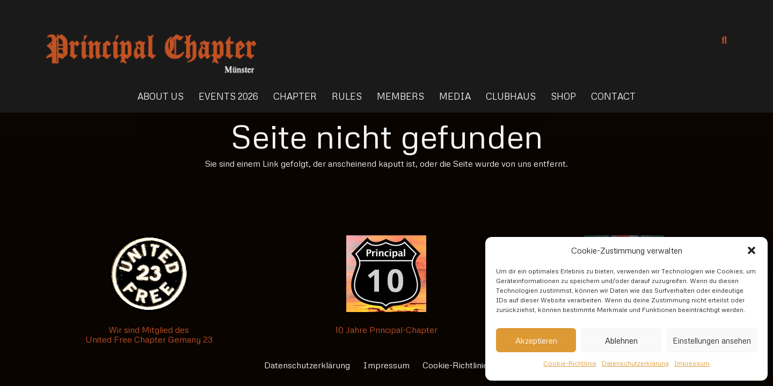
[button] (751, 250)
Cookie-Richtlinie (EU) (465, 365)
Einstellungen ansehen (712, 340)
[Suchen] (724, 40)
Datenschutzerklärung (635, 363)
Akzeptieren (536, 340)
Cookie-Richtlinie (569, 363)
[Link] (151, 40)
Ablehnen (621, 340)
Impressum (692, 363)
